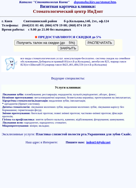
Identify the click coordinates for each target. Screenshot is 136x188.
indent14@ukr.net (98, 142)
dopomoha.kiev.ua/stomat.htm (95, 2)
